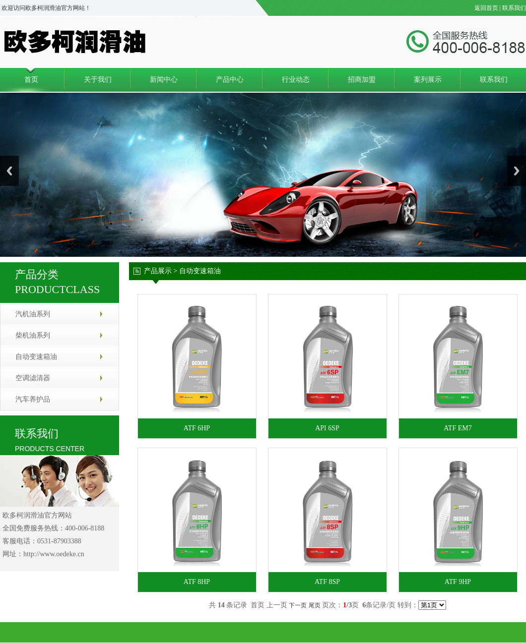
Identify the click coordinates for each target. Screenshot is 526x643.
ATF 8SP (327, 581)
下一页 (298, 605)
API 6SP (327, 428)
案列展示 (428, 79)
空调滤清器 (32, 378)
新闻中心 (164, 79)
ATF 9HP (458, 581)
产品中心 (230, 79)
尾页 (315, 605)
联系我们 (514, 7)
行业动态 (296, 79)
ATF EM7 (457, 428)
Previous (9, 171)
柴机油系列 (32, 335)
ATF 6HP (197, 428)
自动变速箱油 (36, 356)
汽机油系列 (32, 314)
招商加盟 (362, 79)
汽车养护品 (32, 399)
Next (516, 171)
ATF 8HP (197, 581)
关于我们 (98, 79)
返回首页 (486, 7)
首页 (31, 79)
